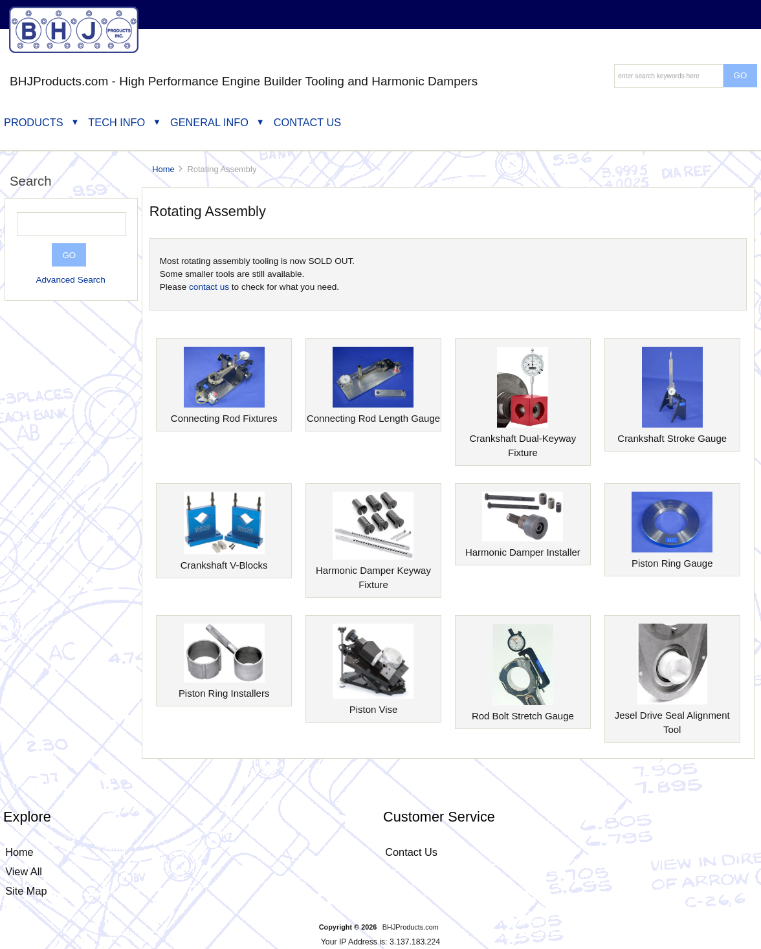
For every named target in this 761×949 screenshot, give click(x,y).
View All (23, 871)
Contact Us (308, 122)
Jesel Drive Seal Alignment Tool (672, 717)
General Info (209, 122)
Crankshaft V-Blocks (224, 560)
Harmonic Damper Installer (522, 547)
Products (33, 122)
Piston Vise (373, 704)
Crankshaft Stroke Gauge (672, 433)
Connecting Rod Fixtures (224, 413)
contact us (209, 287)
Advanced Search (70, 280)
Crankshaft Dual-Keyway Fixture (523, 440)
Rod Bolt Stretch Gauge (523, 710)
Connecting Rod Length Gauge (373, 413)
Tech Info (116, 122)
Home (163, 169)
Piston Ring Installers (224, 688)
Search (31, 181)
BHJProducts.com (410, 927)
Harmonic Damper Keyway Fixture (373, 572)
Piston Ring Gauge (672, 558)
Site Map (26, 891)
